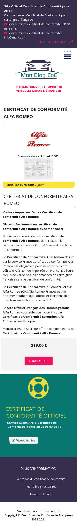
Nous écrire (23, 440)
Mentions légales (41, 494)
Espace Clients (55, 42)
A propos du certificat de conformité (41, 479)
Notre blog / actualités (41, 487)
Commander (38, 361)
